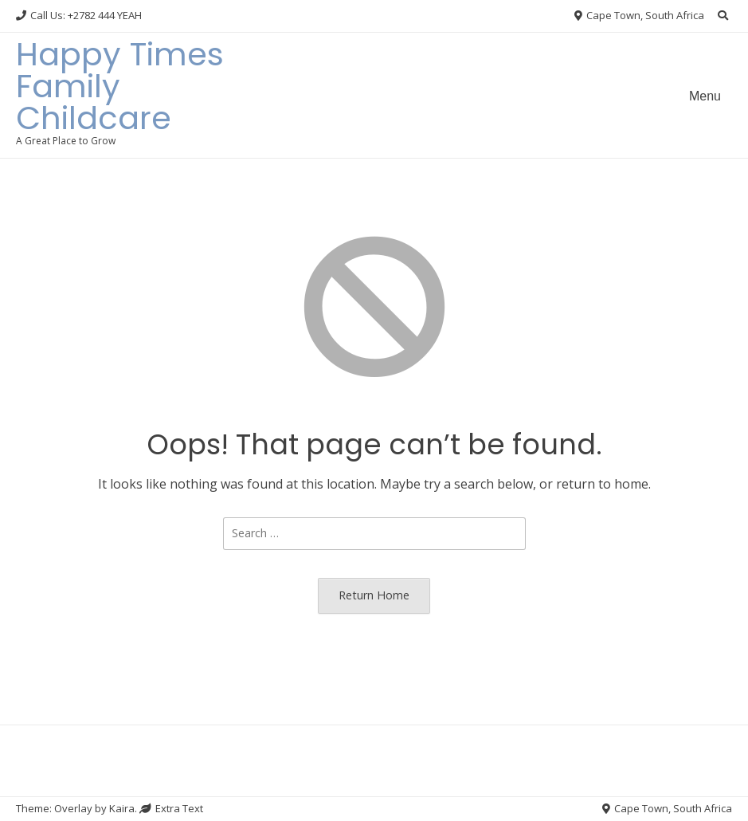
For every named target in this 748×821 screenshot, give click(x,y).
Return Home (374, 595)
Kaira (122, 808)
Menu (705, 96)
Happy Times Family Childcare (120, 86)
